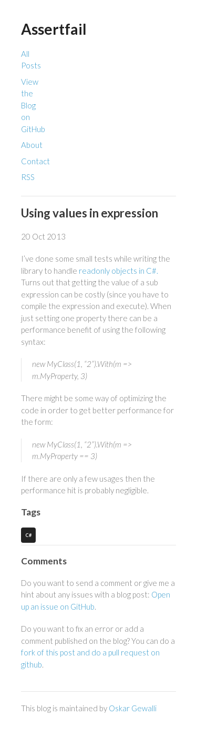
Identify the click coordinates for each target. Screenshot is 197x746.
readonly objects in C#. (118, 270)
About (32, 145)
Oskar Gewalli (133, 708)
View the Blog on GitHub (33, 105)
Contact (35, 161)
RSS (28, 177)
